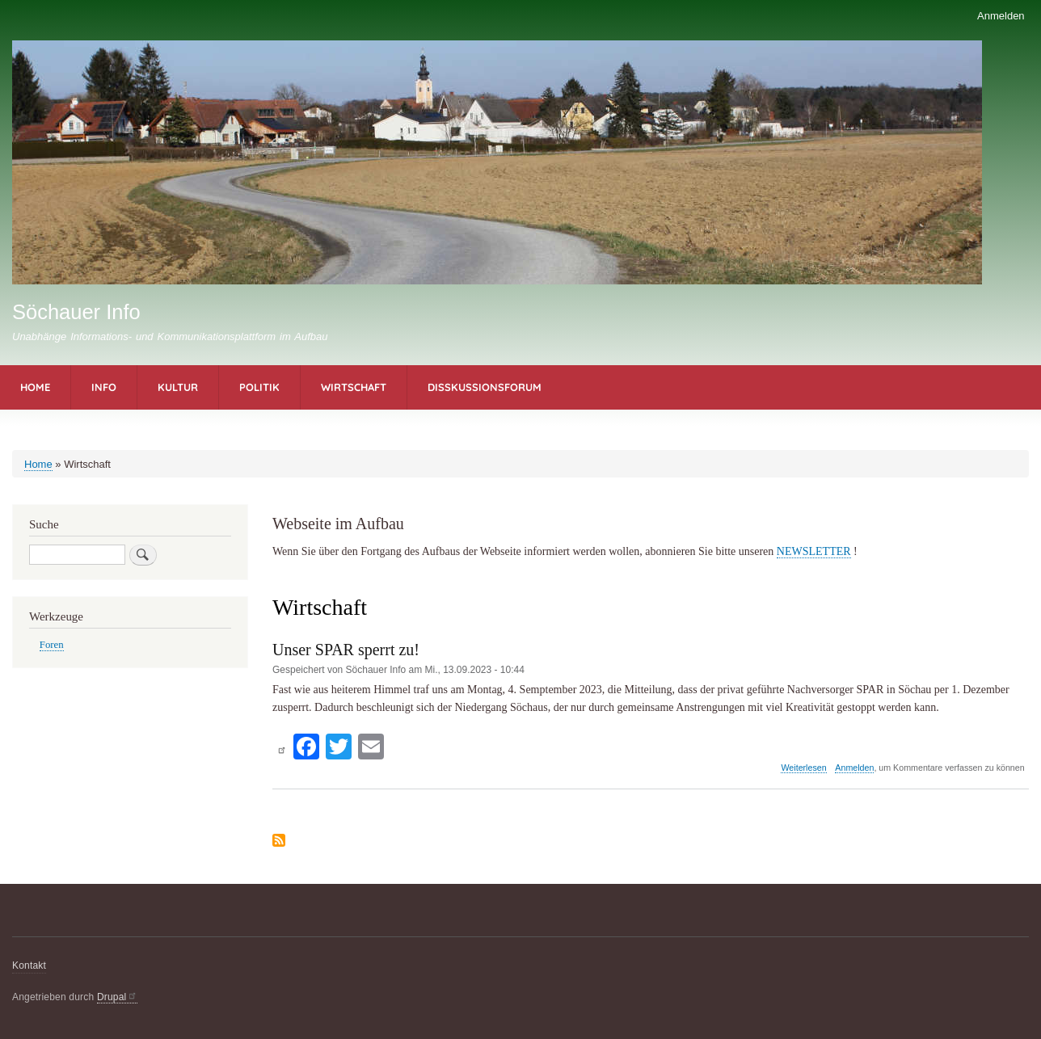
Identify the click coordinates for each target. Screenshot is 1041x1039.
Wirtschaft (353, 387)
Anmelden (1001, 16)
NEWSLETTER (814, 551)
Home (35, 387)
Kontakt (29, 965)
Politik (259, 387)
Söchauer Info (76, 312)
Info (103, 387)
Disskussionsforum (485, 387)
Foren (52, 644)
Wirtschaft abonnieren (278, 840)
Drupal (117, 997)
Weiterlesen (803, 768)
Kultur (178, 387)
